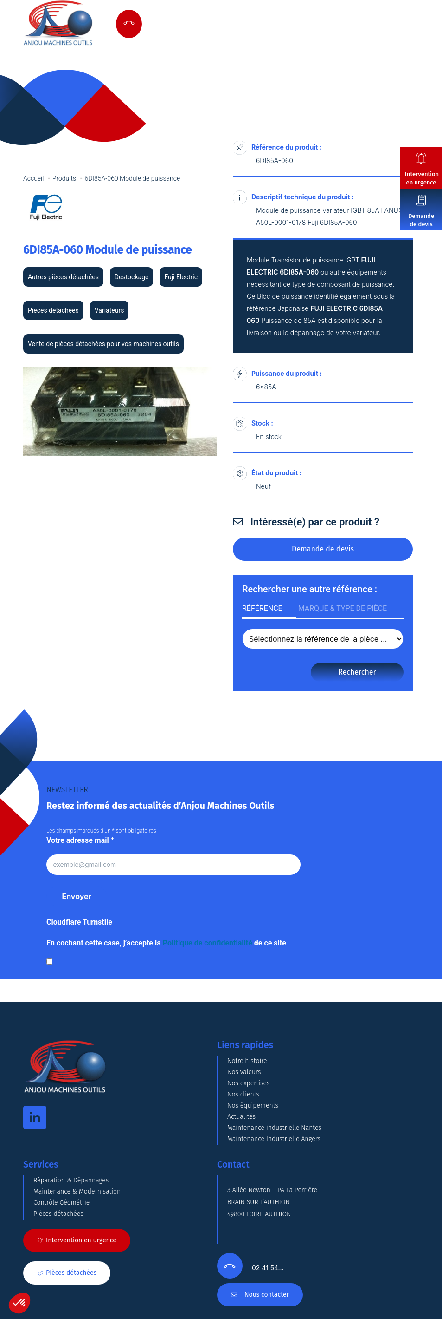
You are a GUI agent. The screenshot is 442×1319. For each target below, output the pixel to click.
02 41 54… (268, 1268)
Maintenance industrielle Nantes (274, 1128)
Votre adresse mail (80, 840)
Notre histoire (247, 1061)
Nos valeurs (244, 1072)
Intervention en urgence (422, 178)
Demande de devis (421, 220)
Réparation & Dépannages (71, 1180)
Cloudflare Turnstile (79, 922)
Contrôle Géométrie (61, 1203)
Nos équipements (252, 1105)
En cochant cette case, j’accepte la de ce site (166, 942)
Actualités (241, 1117)
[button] (19, 1303)
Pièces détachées (58, 1214)
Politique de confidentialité (207, 942)
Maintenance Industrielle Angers (273, 1139)
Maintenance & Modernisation (77, 1191)
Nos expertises (248, 1083)
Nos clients (243, 1094)
